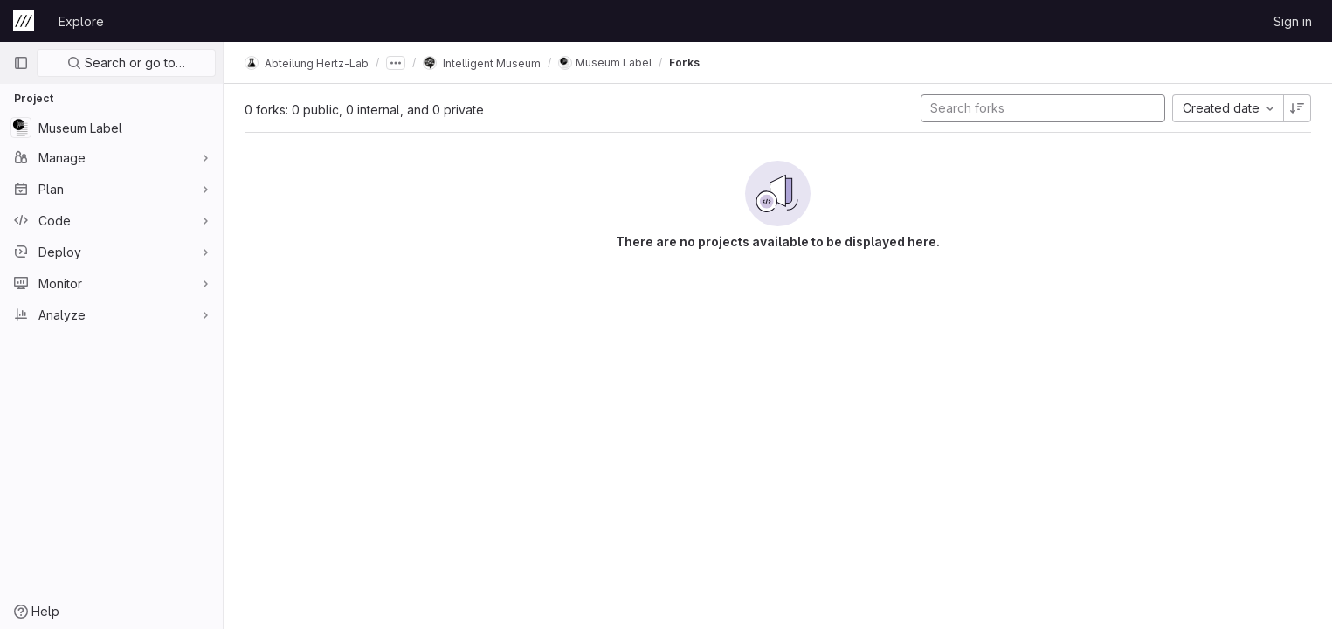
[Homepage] (24, 21)
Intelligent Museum (482, 63)
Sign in (1292, 21)
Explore (81, 21)
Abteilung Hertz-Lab (307, 63)
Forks (684, 62)
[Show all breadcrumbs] (395, 63)
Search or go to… (126, 62)
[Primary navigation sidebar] (21, 63)
